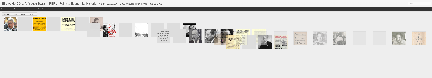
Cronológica (52, 9)
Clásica (3, 9)
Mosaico (23, 9)
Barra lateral (32, 9)
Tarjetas (10, 9)
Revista (16, 9)
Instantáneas (42, 9)
